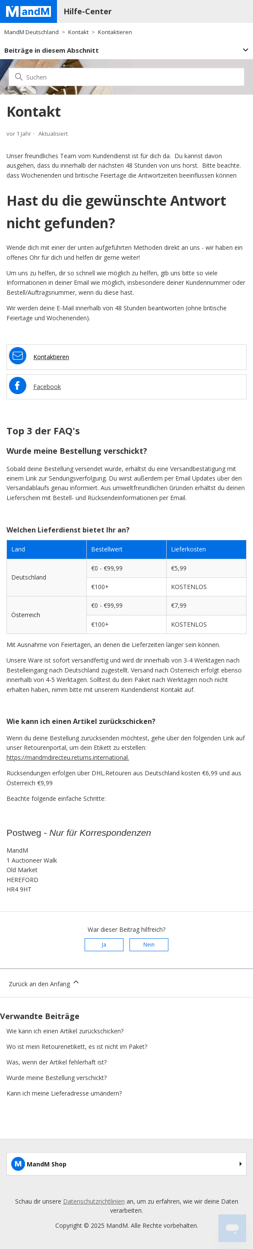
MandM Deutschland (31, 32)
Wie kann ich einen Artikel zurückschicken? (64, 1031)
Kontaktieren (115, 32)
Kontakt (78, 32)
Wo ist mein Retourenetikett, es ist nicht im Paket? (76, 1046)
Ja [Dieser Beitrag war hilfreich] (104, 944)
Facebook (47, 386)
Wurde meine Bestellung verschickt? (56, 1078)
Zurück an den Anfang (44, 983)
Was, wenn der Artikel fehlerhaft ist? (56, 1062)
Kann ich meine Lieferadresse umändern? (64, 1093)
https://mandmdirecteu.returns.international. (67, 757)
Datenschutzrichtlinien (94, 1201)
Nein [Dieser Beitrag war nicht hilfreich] (149, 944)
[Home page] (28, 11)
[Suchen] (126, 77)
